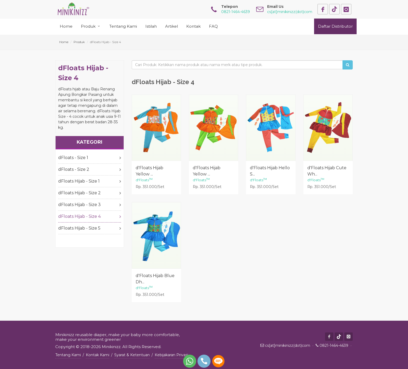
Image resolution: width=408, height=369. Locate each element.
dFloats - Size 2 (89, 169)
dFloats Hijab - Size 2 (89, 193)
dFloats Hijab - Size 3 (89, 205)
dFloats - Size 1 (89, 158)
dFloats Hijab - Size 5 (89, 228)
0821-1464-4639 (334, 345)
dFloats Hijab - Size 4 (89, 216)
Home (63, 42)
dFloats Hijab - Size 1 (89, 181)
